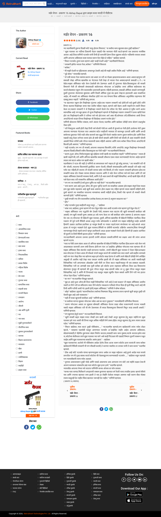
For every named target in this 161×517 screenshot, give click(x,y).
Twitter (33, 110)
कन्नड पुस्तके (70, 502)
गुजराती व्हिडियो (45, 481)
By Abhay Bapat (34, 72)
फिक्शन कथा (23, 233)
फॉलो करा (35, 44)
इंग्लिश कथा (97, 485)
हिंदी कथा (96, 474)
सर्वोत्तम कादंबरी (45, 478)
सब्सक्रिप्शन (117, 3)
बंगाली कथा (97, 488)
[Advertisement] (33, 451)
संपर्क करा (128, 3)
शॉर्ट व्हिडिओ (44, 488)
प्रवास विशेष (22, 263)
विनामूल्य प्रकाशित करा (142, 3)
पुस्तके (73, 3)
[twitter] (134, 479)
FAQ (14, 492)
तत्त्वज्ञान (21, 297)
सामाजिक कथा (23, 284)
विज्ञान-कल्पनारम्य (24, 340)
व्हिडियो (84, 3)
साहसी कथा (22, 289)
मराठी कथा (96, 481)
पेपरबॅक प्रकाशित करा (47, 492)
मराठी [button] (50, 4)
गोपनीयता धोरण (18, 481)
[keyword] (34, 4)
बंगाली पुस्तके (71, 495)
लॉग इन (155, 4)
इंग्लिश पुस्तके (71, 474)
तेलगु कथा (96, 499)
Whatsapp (33, 118)
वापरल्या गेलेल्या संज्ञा (19, 485)
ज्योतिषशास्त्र (23, 357)
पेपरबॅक (96, 3)
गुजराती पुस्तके (71, 481)
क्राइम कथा (22, 370)
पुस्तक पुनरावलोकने (25, 331)
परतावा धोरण (17, 488)
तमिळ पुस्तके (71, 488)
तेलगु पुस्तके (70, 492)
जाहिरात (107, 3)
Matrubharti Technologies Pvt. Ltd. (37, 514)
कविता (20, 259)
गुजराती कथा (97, 478)
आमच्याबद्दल (17, 474)
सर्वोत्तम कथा (44, 474)
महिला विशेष (23, 267)
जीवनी (20, 306)
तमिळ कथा (97, 495)
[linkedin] (145, 479)
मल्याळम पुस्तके (72, 499)
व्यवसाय (21, 344)
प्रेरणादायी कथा (23, 237)
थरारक (20, 336)
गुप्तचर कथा (22, 280)
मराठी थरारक (40, 411)
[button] (44, 4)
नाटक (20, 272)
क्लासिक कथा (23, 242)
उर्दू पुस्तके (70, 506)
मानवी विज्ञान (23, 293)
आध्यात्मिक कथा (24, 229)
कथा (20, 225)
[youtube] (139, 479)
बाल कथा (21, 246)
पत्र (19, 314)
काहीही (21, 365)
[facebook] (124, 479)
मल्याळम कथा (97, 492)
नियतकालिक (23, 255)
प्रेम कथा (21, 276)
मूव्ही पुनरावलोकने (25, 323)
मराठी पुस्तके (71, 485)
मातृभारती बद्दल (61, 3)
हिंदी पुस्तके (70, 478)
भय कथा (21, 319)
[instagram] (129, 479)
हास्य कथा (22, 250)
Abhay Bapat (34, 40)
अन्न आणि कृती (23, 310)
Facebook (33, 102)
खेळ (20, 348)
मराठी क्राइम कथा (33, 75)
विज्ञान (20, 361)
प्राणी (20, 353)
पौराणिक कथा (23, 327)
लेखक (42, 485)
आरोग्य (21, 301)
